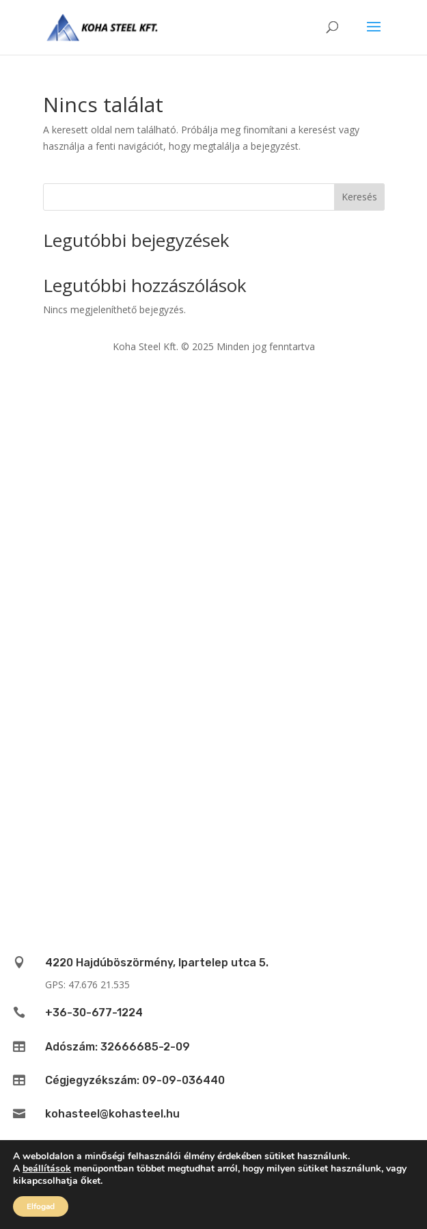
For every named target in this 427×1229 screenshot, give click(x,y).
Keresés (359, 196)
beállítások (47, 1169)
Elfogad (41, 1206)
